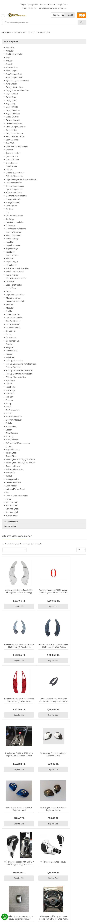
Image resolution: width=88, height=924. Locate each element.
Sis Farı (9, 413)
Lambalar (10, 281)
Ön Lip (8, 334)
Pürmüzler (10, 393)
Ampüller (9, 51)
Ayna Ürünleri (11, 84)
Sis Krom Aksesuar (14, 416)
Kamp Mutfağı (12, 238)
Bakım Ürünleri (12, 117)
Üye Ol (70, 15)
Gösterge (10, 219)
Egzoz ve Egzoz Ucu (14, 189)
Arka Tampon (11, 70)
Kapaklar (9, 242)
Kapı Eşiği (10, 252)
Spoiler (9, 430)
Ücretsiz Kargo (10, 544)
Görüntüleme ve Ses (14, 215)
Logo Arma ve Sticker (15, 294)
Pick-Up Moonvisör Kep (16, 377)
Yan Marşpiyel (12, 512)
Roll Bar (9, 397)
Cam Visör (10, 143)
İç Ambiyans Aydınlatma (16, 228)
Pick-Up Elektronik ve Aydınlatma (20, 374)
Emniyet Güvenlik (13, 199)
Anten (8, 57)
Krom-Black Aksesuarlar (16, 278)
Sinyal (8, 406)
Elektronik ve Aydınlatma (16, 196)
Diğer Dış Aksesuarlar (15, 172)
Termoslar (10, 472)
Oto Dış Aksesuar (13, 321)
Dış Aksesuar (11, 166)
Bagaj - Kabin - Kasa (14, 87)
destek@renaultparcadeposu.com (52, 8)
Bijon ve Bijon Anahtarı (15, 126)
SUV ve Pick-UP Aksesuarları (18, 443)
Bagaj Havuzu (12, 107)
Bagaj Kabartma (13, 110)
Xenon (8, 499)
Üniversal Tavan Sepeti (15, 489)
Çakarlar (9, 149)
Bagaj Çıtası (11, 97)
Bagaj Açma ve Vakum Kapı (17, 90)
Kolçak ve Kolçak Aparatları (17, 268)
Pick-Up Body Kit (13, 367)
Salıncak (9, 400)
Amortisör (10, 47)
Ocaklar (9, 311)
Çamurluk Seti (12, 156)
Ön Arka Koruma (13, 327)
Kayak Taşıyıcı (12, 261)
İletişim (23, 5)
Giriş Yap (56, 15)
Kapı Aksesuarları (13, 245)
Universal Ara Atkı (13, 482)
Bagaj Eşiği (10, 103)
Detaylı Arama (62, 5)
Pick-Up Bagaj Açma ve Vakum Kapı (21, 364)
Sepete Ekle (12, 593)
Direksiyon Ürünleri (14, 182)
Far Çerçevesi (11, 205)
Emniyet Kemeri (12, 202)
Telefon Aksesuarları (14, 469)
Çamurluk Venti (12, 159)
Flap (8, 212)
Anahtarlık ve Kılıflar (14, 54)
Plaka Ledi (10, 380)
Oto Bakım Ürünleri (14, 317)
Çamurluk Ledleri (13, 153)
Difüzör (9, 169)
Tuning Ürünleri (12, 479)
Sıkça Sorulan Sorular (47, 5)
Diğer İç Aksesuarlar (14, 176)
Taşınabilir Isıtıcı (12, 449)
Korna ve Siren (12, 275)
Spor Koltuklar (12, 433)
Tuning (9, 476)
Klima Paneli (11, 265)
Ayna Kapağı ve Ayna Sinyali (17, 80)
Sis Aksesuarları (12, 410)
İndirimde (38, 544)
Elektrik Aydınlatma (14, 192)
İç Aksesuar (11, 225)
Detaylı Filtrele (11, 521)
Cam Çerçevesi (12, 140)
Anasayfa (6, 32)
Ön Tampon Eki (12, 341)
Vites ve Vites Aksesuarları (39, 32)
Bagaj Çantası (12, 93)
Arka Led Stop (12, 67)
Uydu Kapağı (11, 485)
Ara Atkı (9, 61)
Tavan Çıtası (11, 453)
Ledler (8, 291)
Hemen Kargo (25, 544)
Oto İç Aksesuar (12, 324)
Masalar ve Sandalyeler (15, 301)
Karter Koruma (12, 255)
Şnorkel (9, 446)
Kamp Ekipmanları (13, 235)
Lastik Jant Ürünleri (14, 285)
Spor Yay (9, 436)
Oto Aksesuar (19, 32)
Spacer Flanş (11, 426)
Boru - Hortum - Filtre (15, 136)
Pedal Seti (10, 357)
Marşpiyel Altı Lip (13, 298)
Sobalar (9, 423)
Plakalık (9, 383)
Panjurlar (10, 347)
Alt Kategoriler (11, 41)
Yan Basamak (12, 502)
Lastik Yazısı (11, 288)
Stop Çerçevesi (12, 439)
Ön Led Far (10, 331)
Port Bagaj (10, 387)
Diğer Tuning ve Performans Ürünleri (21, 179)
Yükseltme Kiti (12, 515)
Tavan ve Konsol (13, 466)
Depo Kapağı (11, 163)
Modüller (9, 304)
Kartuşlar (10, 258)
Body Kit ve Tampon (14, 133)
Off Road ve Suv (13, 314)
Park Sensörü (11, 350)
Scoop (8, 403)
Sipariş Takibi (33, 5)
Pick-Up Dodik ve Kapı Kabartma (19, 370)
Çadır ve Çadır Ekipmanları (17, 146)
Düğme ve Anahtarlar (15, 186)
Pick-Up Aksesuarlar (14, 360)
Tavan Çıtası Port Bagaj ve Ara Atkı (21, 459)
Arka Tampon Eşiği (14, 74)
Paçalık (9, 344)
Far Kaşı (9, 209)
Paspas (9, 354)
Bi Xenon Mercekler (14, 123)
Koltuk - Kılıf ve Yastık (15, 271)
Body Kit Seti (11, 130)
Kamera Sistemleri (13, 232)
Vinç (7, 492)
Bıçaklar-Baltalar (13, 120)
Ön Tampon (11, 337)
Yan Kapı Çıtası (12, 509)
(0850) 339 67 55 (29, 8)
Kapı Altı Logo (12, 248)
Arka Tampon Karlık (14, 77)
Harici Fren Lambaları (15, 222)
